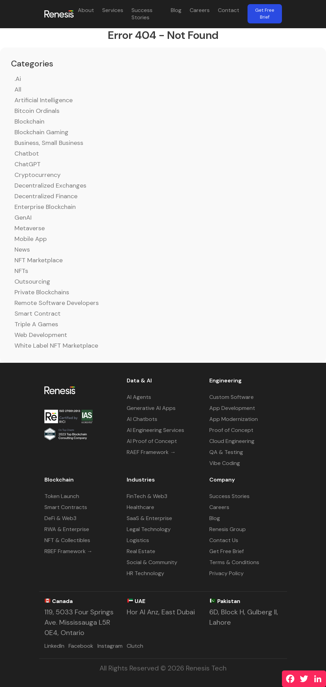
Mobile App (30, 239)
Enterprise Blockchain (45, 207)
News (22, 249)
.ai (17, 79)
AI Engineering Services (155, 430)
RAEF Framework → (151, 452)
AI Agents (139, 397)
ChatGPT (27, 164)
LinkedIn (54, 645)
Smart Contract (37, 313)
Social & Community (152, 562)
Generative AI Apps (151, 408)
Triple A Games (36, 324)
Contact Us (223, 540)
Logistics (138, 540)
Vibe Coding (224, 463)
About (86, 10)
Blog (176, 10)
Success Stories (142, 14)
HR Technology (145, 573)
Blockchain (29, 121)
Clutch (135, 645)
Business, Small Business (48, 143)
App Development (232, 408)
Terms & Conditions (234, 562)
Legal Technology (149, 529)
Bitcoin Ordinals (37, 111)
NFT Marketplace (38, 260)
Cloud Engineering (231, 441)
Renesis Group (227, 529)
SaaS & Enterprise (149, 518)
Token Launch (61, 496)
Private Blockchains (41, 292)
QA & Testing (226, 452)
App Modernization (233, 419)
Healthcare (140, 507)
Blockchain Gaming (41, 132)
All (17, 89)
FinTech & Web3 (147, 496)
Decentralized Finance (45, 196)
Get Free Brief (264, 13)
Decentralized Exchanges (50, 185)
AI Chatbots (142, 419)
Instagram (110, 645)
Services (112, 10)
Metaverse (29, 228)
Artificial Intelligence (43, 100)
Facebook (81, 645)
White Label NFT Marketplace (56, 345)
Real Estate (141, 551)
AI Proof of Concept (152, 441)
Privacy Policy (226, 573)
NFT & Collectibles (67, 540)
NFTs (21, 271)
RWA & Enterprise (66, 529)
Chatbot (26, 153)
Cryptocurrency (37, 175)
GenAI (23, 217)
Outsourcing (32, 281)
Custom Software (231, 397)
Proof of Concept (231, 430)
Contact (228, 10)
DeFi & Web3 (60, 518)
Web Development (40, 335)
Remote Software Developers (56, 303)
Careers (200, 10)
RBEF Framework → (68, 551)
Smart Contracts (65, 507)
